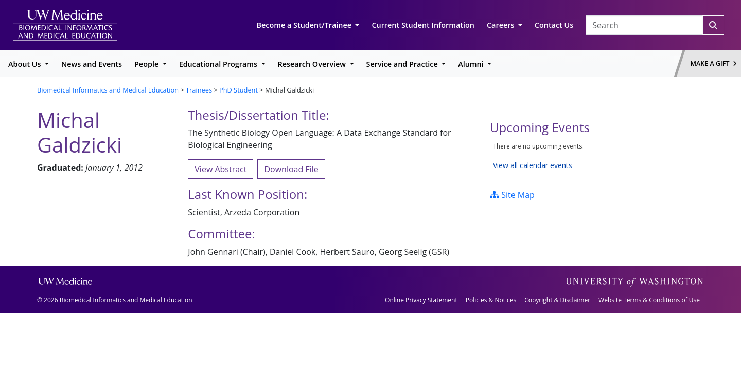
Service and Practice (403, 64)
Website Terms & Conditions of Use (649, 299)
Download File (291, 169)
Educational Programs (219, 64)
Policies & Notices (491, 299)
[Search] (713, 25)
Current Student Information (423, 25)
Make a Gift (714, 63)
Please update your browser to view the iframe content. (597, 156)
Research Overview (313, 64)
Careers (501, 25)
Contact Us (554, 25)
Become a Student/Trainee (305, 25)
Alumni (471, 64)
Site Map (512, 194)
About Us (25, 64)
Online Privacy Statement (421, 299)
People (147, 64)
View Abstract (220, 169)
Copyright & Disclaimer (557, 299)
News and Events (91, 64)
